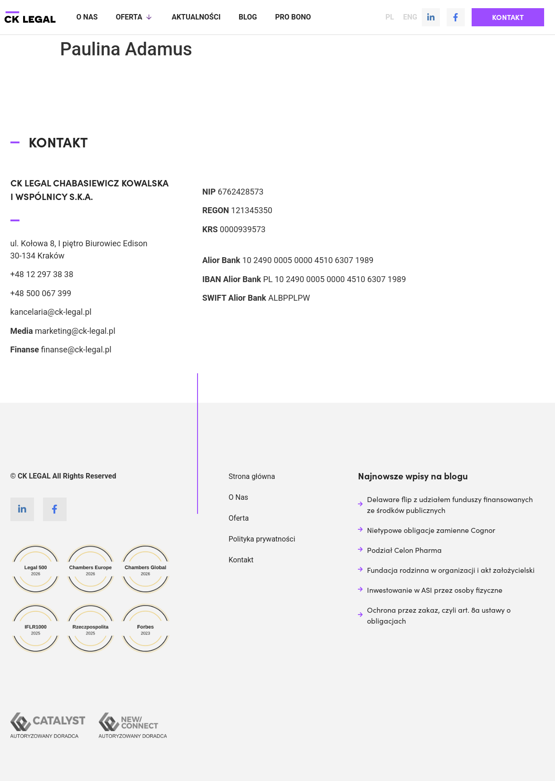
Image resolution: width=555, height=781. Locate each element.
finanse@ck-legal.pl (76, 349)
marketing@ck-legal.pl (75, 330)
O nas (86, 17)
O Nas (238, 497)
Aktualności (196, 17)
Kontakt (241, 559)
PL (390, 17)
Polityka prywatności (262, 538)
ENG (410, 17)
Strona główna (252, 476)
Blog (248, 17)
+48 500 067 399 (41, 293)
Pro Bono (293, 17)
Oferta (134, 17)
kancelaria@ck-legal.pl (51, 311)
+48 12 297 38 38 (41, 273)
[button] (508, 17)
